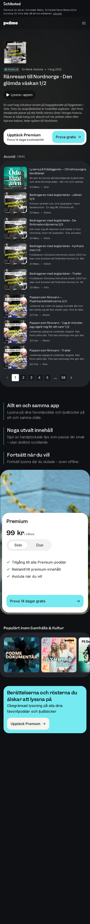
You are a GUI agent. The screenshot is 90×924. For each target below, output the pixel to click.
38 (63, 377)
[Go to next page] (71, 377)
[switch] (18, 545)
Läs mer (57, 13)
